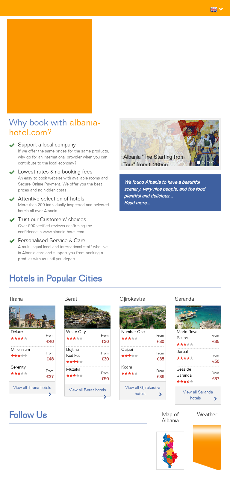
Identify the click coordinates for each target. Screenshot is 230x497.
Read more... (137, 202)
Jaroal (182, 352)
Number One (133, 332)
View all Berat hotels (87, 390)
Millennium (20, 350)
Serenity (18, 367)
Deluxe (17, 332)
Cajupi (127, 350)
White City (76, 332)
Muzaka (73, 369)
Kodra (126, 367)
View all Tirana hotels (32, 388)
